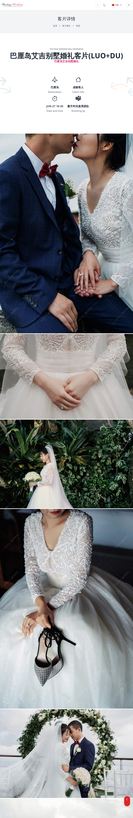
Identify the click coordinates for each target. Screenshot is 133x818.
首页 (56, 25)
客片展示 (68, 25)
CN (117, 5)
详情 (78, 25)
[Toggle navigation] (128, 5)
